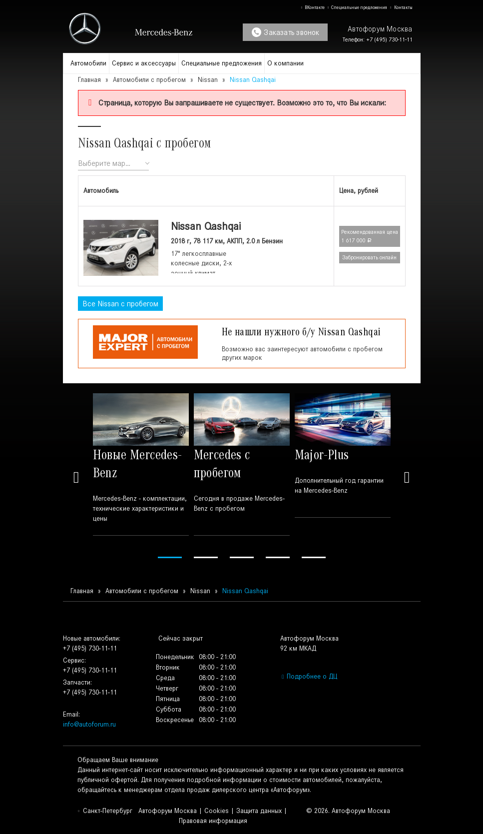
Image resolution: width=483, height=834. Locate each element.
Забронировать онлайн (369, 257)
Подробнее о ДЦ (308, 676)
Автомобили (88, 63)
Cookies (216, 811)
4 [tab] (278, 557)
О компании (285, 63)
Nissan (208, 79)
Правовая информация (213, 821)
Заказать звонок (285, 32)
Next (407, 477)
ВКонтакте (312, 7)
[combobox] (113, 163)
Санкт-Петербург (104, 811)
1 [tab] (170, 557)
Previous (76, 477)
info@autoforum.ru (89, 724)
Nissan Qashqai (206, 226)
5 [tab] (314, 557)
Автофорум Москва (167, 811)
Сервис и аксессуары (144, 63)
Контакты (400, 7)
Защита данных (259, 811)
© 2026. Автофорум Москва (348, 811)
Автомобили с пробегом (149, 79)
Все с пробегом (120, 303)
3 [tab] (242, 557)
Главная (89, 79)
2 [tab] (206, 557)
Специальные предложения (357, 7)
